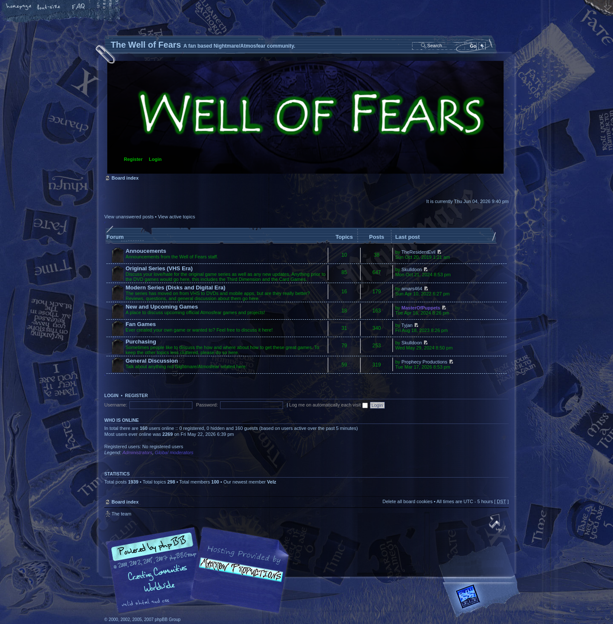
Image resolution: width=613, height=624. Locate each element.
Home (19, 7)
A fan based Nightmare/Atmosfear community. (238, 576)
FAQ (79, 7)
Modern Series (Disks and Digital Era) (176, 287)
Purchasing (141, 341)
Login (155, 159)
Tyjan (406, 325)
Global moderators (174, 452)
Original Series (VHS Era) (159, 268)
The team (121, 513)
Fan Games (141, 324)
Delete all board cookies (407, 501)
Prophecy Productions (424, 361)
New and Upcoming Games (162, 306)
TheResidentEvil (418, 252)
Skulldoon (411, 269)
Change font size (49, 7)
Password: (207, 404)
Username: (115, 404)
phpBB (200, 570)
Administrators (137, 452)
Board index (305, 117)
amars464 (411, 288)
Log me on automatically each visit (328, 404)
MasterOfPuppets (420, 307)
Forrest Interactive (483, 600)
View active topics (176, 216)
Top (498, 524)
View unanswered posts (129, 216)
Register (133, 159)
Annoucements (146, 251)
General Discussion (152, 361)
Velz (271, 481)
